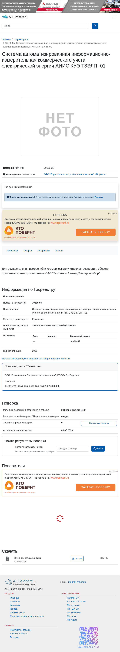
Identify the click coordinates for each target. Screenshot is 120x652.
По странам (73, 605)
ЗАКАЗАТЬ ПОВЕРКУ (95, 232)
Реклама (14, 637)
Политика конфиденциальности (27, 616)
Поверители (43, 250)
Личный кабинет (18, 633)
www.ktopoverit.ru (60, 223)
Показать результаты (99, 423)
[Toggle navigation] (114, 17)
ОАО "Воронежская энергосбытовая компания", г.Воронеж (75, 174)
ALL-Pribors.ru (14, 17)
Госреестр (12, 250)
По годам (72, 619)
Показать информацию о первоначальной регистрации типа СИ (36, 358)
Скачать (59, 250)
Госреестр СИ (17, 612)
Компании (15, 605)
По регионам (74, 612)
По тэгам (71, 616)
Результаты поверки (20, 630)
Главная (14, 598)
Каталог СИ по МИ (77, 601)
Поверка (27, 250)
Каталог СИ (73, 598)
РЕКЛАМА (112, 213)
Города (13, 609)
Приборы (15, 601)
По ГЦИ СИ (73, 609)
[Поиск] (45, 26)
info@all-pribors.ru (77, 582)
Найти (98, 448)
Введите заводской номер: (29, 447)
